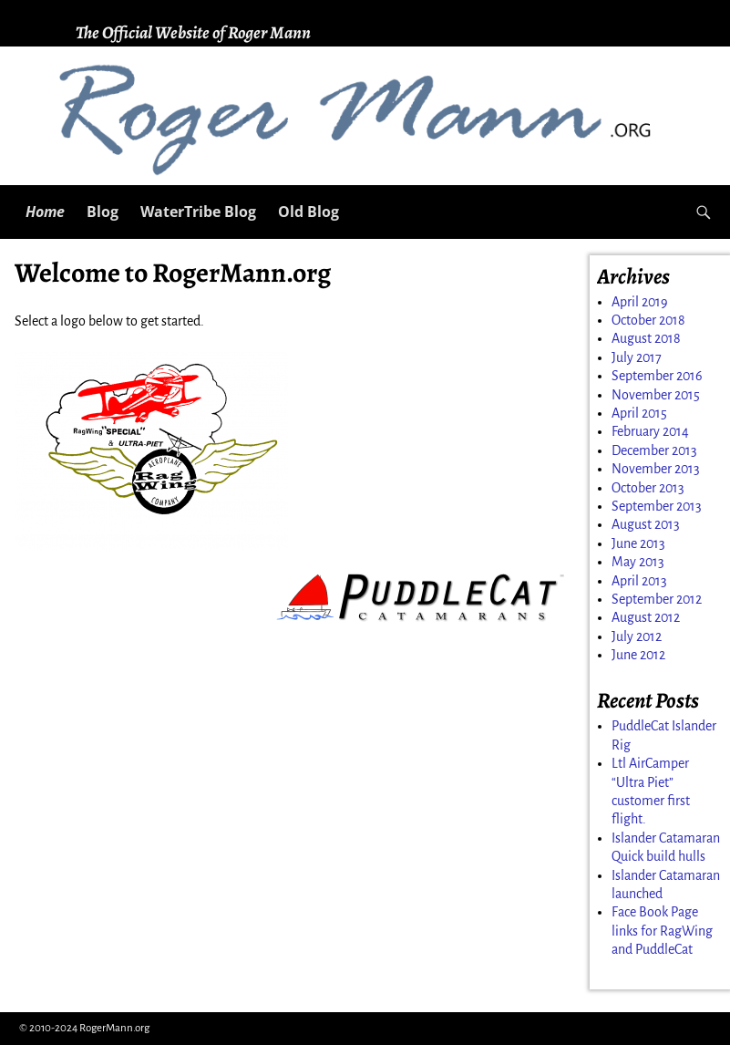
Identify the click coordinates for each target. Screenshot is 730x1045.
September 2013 (657, 506)
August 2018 (646, 338)
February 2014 (650, 431)
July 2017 (637, 357)
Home (45, 212)
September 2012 (657, 599)
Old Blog (308, 212)
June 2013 (638, 543)
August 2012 (646, 617)
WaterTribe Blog (198, 212)
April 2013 (639, 581)
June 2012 (638, 654)
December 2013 (654, 450)
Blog (102, 212)
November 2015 (656, 395)
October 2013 (648, 488)
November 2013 (656, 468)
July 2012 (637, 636)
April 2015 (639, 413)
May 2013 (638, 561)
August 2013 (646, 524)
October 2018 (648, 320)
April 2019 (640, 302)
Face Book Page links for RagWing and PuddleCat (662, 931)
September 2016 (657, 375)
